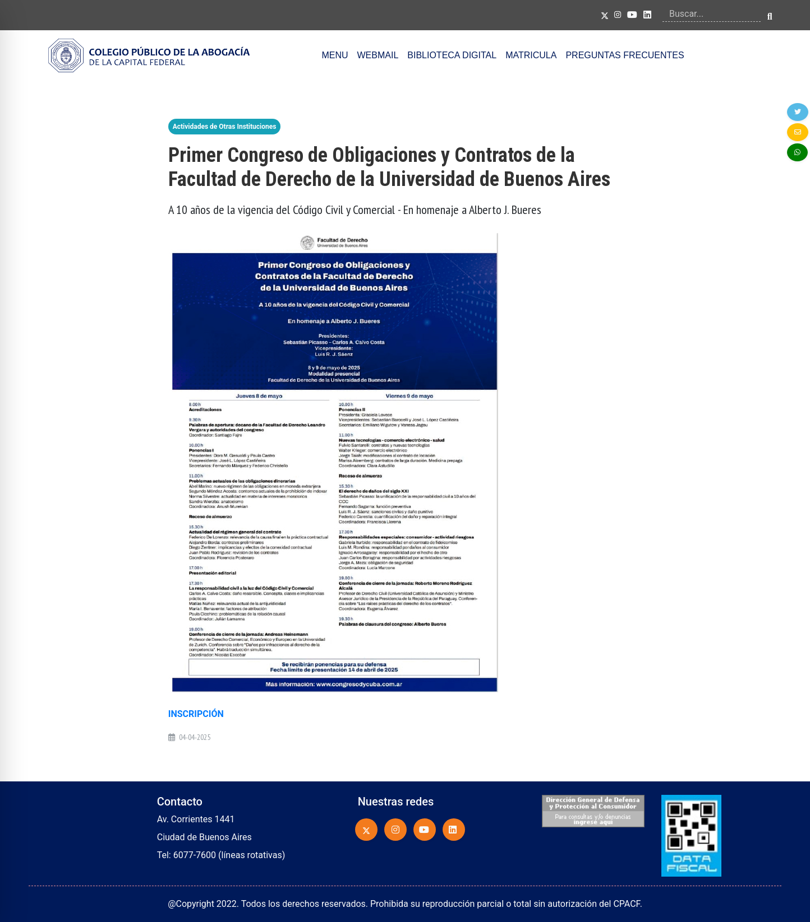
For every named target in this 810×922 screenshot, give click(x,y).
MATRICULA (530, 55)
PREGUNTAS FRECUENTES (624, 55)
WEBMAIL (377, 55)
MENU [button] (334, 55)
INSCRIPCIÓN (196, 714)
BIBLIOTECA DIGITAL (451, 55)
